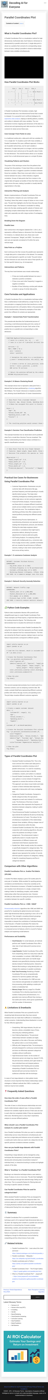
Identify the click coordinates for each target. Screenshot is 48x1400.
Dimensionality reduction (12, 908)
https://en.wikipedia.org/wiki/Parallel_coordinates (27, 1258)
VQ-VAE (13, 1312)
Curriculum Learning (16, 1318)
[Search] (17, 1297)
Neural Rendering (16, 1314)
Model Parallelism (16, 1323)
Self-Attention (15, 1325)
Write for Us (14, 1387)
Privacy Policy (32, 1387)
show (21, 23)
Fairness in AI (15, 1305)
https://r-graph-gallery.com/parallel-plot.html (27, 1271)
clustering (32, 388)
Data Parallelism (15, 1321)
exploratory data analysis (12, 119)
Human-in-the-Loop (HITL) (18, 1307)
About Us (7, 1387)
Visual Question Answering (18, 1316)
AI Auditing (14, 1309)
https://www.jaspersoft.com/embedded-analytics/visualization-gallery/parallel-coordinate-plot (28, 1279)
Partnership (22, 1387)
